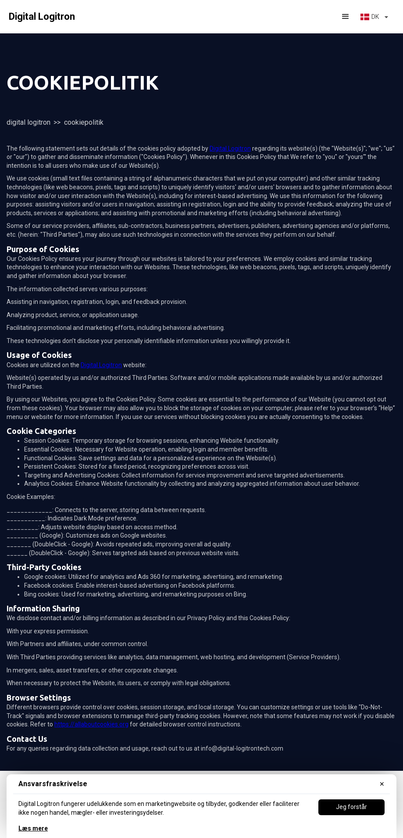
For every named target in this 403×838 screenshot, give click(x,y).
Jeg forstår (351, 806)
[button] (345, 16)
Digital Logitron (28, 122)
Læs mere (33, 828)
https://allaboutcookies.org (91, 724)
